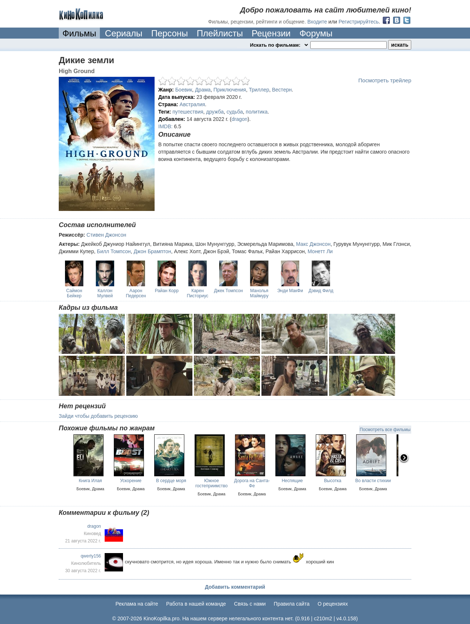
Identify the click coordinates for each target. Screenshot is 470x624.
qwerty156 (91, 556)
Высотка (332, 480)
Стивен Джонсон (106, 235)
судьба (235, 112)
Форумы (315, 33)
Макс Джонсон (313, 244)
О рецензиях (333, 604)
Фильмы (79, 33)
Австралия (192, 104)
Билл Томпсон (114, 251)
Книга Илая (90, 480)
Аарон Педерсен (136, 293)
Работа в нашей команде (196, 604)
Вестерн (282, 90)
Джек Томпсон (228, 290)
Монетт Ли (320, 251)
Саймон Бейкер (74, 293)
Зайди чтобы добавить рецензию (98, 416)
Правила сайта (292, 604)
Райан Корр (167, 290)
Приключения (229, 90)
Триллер (259, 90)
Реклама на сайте (137, 604)
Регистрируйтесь (359, 22)
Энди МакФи (290, 290)
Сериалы (123, 33)
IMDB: (165, 126)
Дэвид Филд (320, 290)
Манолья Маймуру (259, 293)
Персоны (169, 33)
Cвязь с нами (249, 604)
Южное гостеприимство (211, 483)
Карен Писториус (198, 293)
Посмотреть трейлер (384, 80)
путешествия (188, 112)
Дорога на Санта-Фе (252, 483)
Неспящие (292, 480)
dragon (240, 119)
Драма (202, 90)
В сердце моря (171, 480)
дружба (215, 112)
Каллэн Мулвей (105, 293)
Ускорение (130, 480)
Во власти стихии (373, 480)
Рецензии (271, 33)
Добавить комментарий (235, 587)
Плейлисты (220, 33)
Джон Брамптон (152, 251)
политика (257, 112)
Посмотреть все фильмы (385, 429)
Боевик (183, 90)
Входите (317, 22)
